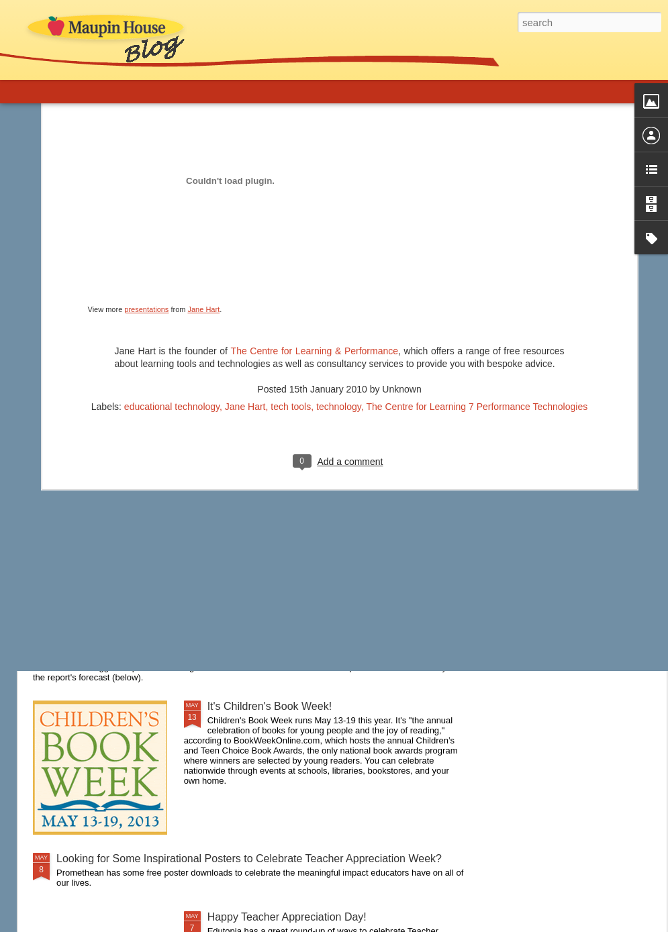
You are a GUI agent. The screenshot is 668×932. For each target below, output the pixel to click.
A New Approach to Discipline (126, 572)
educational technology (172, 260)
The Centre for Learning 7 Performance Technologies (476, 260)
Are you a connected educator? (130, 489)
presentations (146, 163)
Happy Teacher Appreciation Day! (287, 917)
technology (338, 260)
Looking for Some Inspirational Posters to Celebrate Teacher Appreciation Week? (249, 858)
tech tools (291, 260)
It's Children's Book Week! (269, 706)
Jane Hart (204, 163)
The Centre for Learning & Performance (314, 204)
